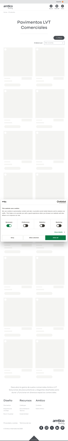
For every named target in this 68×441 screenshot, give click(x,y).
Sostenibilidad (24, 414)
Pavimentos (7, 405)
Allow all (55, 237)
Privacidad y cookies (11, 423)
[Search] (51, 7)
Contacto (39, 405)
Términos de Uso (25, 423)
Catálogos (23, 405)
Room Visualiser (8, 414)
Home (5, 12)
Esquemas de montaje (8, 409)
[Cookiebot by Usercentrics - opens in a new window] (58, 202)
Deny (12, 237)
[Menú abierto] (62, 7)
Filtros (59, 38)
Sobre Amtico (40, 409)
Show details (58, 232)
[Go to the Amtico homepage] (8, 7)
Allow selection (34, 237)
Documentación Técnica (24, 409)
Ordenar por (38, 43)
